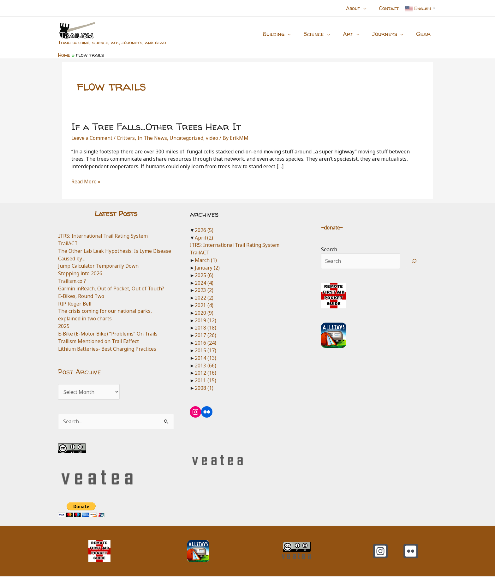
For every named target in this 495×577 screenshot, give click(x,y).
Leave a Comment (92, 137)
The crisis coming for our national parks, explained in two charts (106, 314)
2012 (205, 372)
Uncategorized (189, 137)
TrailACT (68, 243)
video (215, 137)
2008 (204, 387)
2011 (205, 380)
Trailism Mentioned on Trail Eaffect (100, 341)
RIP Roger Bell (75, 303)
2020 (204, 312)
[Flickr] (410, 551)
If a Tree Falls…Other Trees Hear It (156, 126)
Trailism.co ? (72, 280)
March (206, 260)
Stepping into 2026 (80, 273)
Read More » (86, 182)
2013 (205, 365)
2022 (204, 297)
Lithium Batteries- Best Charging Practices (109, 348)
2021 (204, 305)
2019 (205, 320)
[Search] (414, 261)
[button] (367, 8)
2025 (63, 326)
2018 (205, 327)
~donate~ (332, 227)
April (204, 237)
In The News (154, 137)
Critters (127, 137)
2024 (204, 282)
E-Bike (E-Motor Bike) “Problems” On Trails (109, 333)
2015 (205, 350)
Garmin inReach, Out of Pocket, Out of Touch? (112, 288)
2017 (205, 335)
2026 (204, 230)
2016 (205, 342)
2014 (205, 357)
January (207, 267)
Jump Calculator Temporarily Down (100, 265)
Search (329, 249)
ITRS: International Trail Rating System (104, 235)
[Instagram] (380, 551)
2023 (204, 290)
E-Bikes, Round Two (81, 296)
